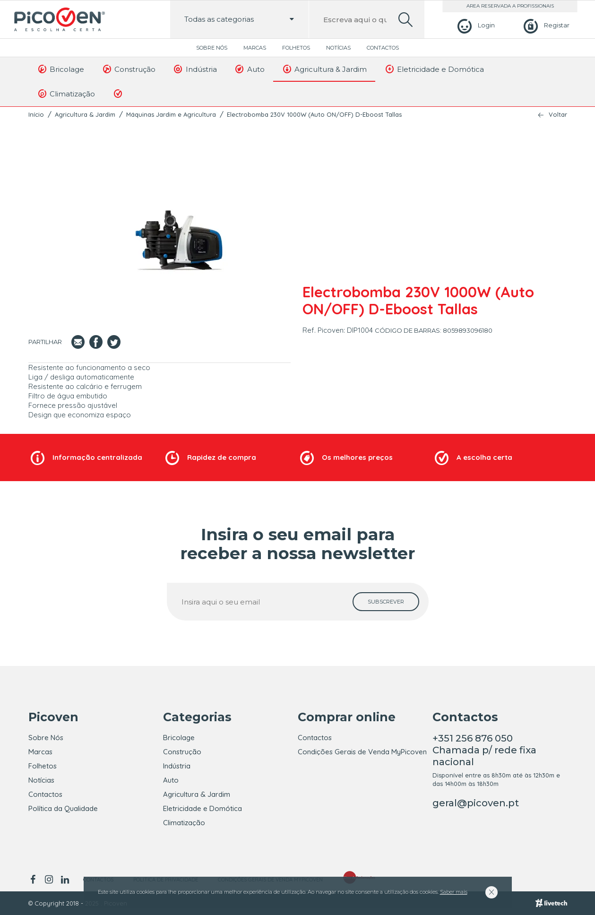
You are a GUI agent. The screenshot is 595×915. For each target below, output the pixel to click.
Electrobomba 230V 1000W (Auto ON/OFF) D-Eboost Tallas (314, 114)
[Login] (475, 25)
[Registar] (545, 25)
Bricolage (61, 69)
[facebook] (34, 880)
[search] (405, 19)
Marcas (254, 47)
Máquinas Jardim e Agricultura (171, 114)
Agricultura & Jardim (324, 69)
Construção (128, 69)
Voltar (558, 115)
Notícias (338, 47)
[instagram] (49, 880)
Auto (249, 69)
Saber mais (453, 892)
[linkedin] (65, 880)
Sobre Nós (211, 47)
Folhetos (296, 47)
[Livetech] (551, 903)
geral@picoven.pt (475, 803)
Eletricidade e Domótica (434, 69)
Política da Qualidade (63, 808)
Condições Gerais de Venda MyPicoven (362, 751)
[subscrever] (386, 601)
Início (36, 114)
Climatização (66, 93)
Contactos (383, 47)
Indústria (194, 69)
